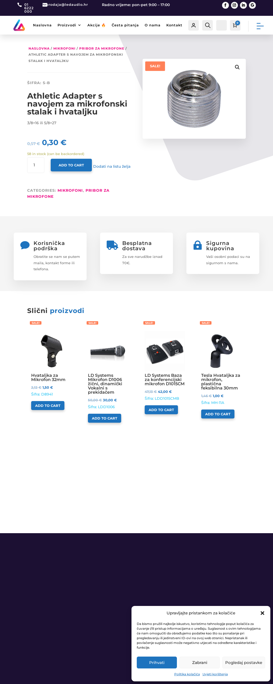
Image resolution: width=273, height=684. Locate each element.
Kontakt (174, 25)
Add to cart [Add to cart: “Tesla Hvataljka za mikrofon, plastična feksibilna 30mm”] (217, 414)
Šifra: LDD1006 (108, 370)
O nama (153, 25)
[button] (262, 613)
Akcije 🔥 (96, 25)
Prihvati (156, 662)
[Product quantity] (35, 165)
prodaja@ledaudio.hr (67, 4)
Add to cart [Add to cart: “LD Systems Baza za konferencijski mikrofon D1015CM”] (161, 410)
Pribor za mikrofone (101, 48)
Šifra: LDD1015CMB (165, 366)
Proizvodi (67, 25)
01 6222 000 (29, 7)
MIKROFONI (64, 48)
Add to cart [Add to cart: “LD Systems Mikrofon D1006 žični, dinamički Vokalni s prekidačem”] (104, 418)
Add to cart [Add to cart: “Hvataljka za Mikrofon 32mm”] (47, 405)
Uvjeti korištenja (215, 674)
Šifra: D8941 (51, 364)
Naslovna (42, 25)
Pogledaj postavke (243, 662)
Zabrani (199, 662)
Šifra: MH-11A (221, 368)
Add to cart (71, 165)
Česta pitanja (125, 25)
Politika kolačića (187, 674)
